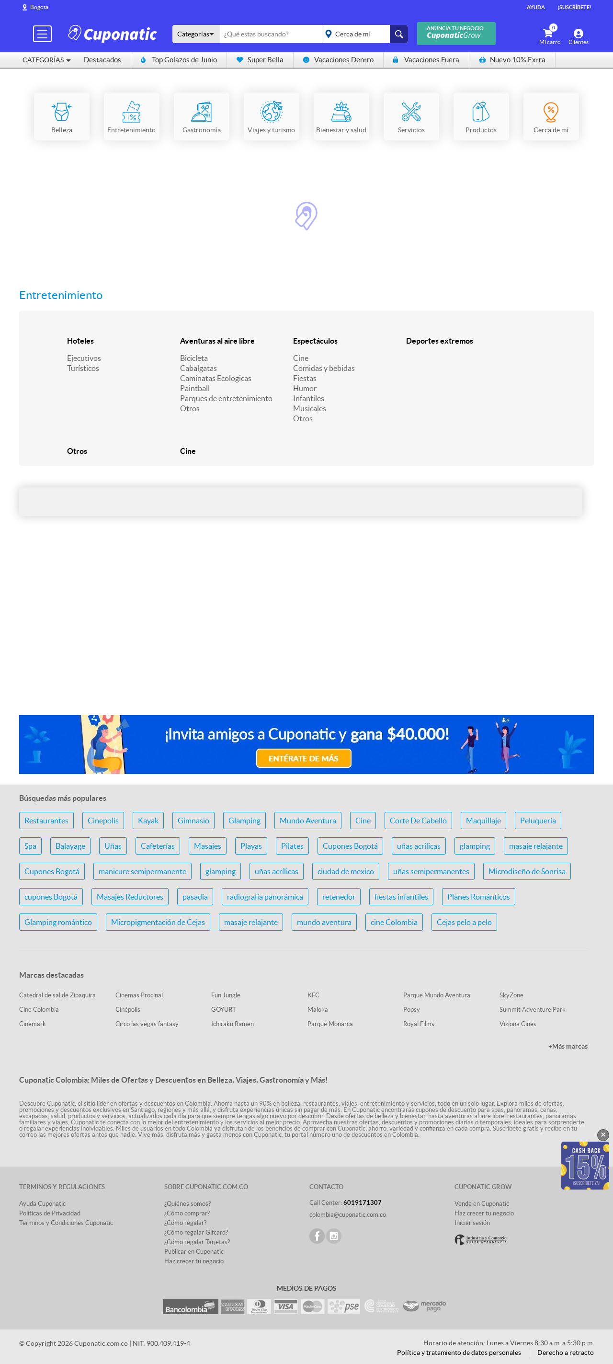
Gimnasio (193, 820)
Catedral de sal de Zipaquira (57, 995)
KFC (313, 995)
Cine (300, 358)
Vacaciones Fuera (426, 60)
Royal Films (418, 1024)
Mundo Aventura (308, 820)
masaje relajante (536, 846)
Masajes (207, 846)
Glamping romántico (58, 922)
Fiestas (305, 378)
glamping (475, 846)
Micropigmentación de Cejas (158, 922)
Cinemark (32, 1024)
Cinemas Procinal (139, 995)
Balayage (70, 846)
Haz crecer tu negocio (194, 1261)
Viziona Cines (517, 1024)
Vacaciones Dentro (338, 60)
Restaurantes (46, 820)
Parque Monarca (330, 1024)
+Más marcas (568, 1046)
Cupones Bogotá (350, 846)
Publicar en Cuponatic (194, 1251)
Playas (251, 846)
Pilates (292, 846)
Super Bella (260, 60)
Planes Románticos (478, 896)
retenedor (338, 896)
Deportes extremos (439, 340)
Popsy (411, 1009)
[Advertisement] (306, 632)
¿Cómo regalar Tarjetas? (197, 1242)
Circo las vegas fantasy (147, 1024)
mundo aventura (324, 922)
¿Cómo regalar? (185, 1222)
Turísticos (83, 368)
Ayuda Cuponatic (42, 1203)
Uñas (113, 846)
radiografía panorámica (265, 896)
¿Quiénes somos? (187, 1203)
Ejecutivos (84, 358)
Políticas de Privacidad (49, 1213)
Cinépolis (127, 1009)
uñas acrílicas (276, 871)
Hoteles (80, 340)
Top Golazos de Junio (179, 60)
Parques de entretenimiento (226, 398)
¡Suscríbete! (574, 7)
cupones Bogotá (51, 896)
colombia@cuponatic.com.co (347, 1214)
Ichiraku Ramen (232, 1024)
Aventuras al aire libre (217, 340)
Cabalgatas (198, 368)
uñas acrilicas (419, 846)
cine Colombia (394, 922)
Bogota (39, 7)
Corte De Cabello (418, 820)
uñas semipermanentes (431, 871)
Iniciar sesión (472, 1222)
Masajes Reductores (130, 896)
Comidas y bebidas (324, 368)
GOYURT (223, 1009)
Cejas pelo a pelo (464, 922)
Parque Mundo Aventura (436, 995)
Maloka (317, 1009)
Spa (30, 846)
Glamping (244, 820)
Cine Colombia (39, 1009)
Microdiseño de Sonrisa (527, 871)
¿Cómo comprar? (187, 1213)
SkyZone (511, 995)
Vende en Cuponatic (481, 1203)
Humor (305, 388)
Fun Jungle (225, 995)
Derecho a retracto (565, 1352)
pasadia (195, 896)
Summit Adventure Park (532, 1009)
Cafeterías (158, 846)
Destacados (102, 60)
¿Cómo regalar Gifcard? (196, 1232)
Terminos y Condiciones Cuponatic (66, 1222)
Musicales (309, 408)
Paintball (195, 388)
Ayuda (536, 7)
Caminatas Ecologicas (215, 378)
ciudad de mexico (346, 871)
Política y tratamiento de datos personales (459, 1352)
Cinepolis (103, 820)
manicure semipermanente (142, 871)
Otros (190, 408)
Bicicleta (194, 358)
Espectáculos (315, 340)
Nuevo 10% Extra (512, 60)
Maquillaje (483, 820)
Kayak (148, 820)
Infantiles (308, 398)
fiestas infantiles (401, 896)
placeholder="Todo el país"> (363, 34)
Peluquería (538, 820)
